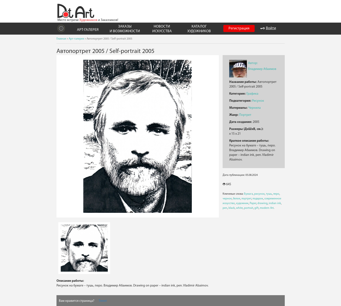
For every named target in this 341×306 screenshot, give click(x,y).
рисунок (259, 194)
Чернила (254, 108)
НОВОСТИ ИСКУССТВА (162, 29)
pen (225, 208)
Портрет (245, 115)
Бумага (248, 194)
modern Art (267, 208)
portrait (248, 208)
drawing (262, 203)
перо (276, 194)
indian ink (275, 203)
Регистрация (239, 28)
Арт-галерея (76, 38)
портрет (246, 198)
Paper (253, 203)
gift (256, 208)
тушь (269, 194)
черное (227, 198)
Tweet (103, 301)
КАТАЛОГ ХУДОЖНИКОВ (199, 29)
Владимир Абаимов (262, 69)
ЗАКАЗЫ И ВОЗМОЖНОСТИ (125, 29)
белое (236, 198)
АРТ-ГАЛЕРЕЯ (88, 30)
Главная (61, 38)
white (239, 208)
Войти (268, 28)
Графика (252, 94)
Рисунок (258, 101)
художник (242, 203)
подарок (258, 198)
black (232, 208)
